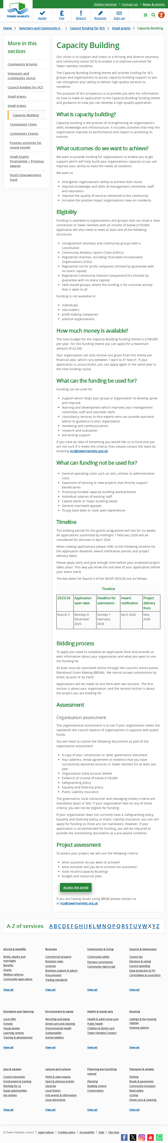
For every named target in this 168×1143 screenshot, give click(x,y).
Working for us (12, 1086)
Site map (113, 1132)
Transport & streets (141, 1069)
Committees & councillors (145, 975)
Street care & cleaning (142, 1100)
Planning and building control (102, 1071)
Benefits (8, 965)
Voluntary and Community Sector (43, 28)
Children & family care (100, 1028)
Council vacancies (14, 1076)
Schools (8, 1023)
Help (101, 1132)
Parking (133, 1076)
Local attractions (55, 1100)
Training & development (17, 1037)
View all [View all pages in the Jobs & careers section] (8, 1110)
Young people (11, 1028)
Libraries (50, 1086)
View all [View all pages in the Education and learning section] (8, 1047)
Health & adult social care (103, 1019)
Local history (53, 1090)
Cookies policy (66, 1132)
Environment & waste (59, 1011)
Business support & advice (61, 970)
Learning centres (13, 1033)
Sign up (119, 18)
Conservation (95, 1090)
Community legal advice (17, 979)
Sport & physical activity (59, 1081)
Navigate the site (145, 15)
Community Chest (23, 124)
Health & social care (100, 1011)
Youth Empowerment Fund (25, 177)
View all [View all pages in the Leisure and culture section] (50, 1110)
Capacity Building (26, 115)
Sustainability (53, 1033)
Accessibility (86, 1132)
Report (81, 18)
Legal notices (46, 1132)
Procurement (53, 975)
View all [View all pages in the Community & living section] (92, 990)
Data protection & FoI (142, 970)
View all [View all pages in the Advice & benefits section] (8, 990)
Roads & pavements (141, 1081)
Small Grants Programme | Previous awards (27, 161)
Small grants (121, 28)
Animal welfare (54, 1037)
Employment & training (17, 1081)
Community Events (24, 133)
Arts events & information (61, 1095)
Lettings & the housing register (142, 1021)
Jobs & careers (12, 1069)
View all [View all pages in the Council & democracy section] (134, 990)
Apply (42, 18)
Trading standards (56, 980)
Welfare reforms (13, 974)
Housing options (139, 1027)
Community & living (22, 64)
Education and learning (18, 1011)
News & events (154, 4)
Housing (134, 1011)
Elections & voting (140, 961)
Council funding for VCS (87, 28)
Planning (92, 1081)
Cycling (133, 1095)
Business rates (54, 961)
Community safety (98, 956)
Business (51, 949)
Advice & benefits (14, 949)
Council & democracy (143, 949)
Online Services (105, 4)
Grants (7, 970)
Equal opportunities (15, 1090)
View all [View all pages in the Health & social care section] (92, 1047)
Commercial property (58, 956)
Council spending (139, 966)
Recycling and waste (57, 1019)
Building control (96, 1086)
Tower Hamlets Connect (101, 1033)
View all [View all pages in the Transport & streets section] (134, 1110)
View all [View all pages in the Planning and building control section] (92, 1110)
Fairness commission (100, 962)
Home (7, 28)
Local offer (9, 1019)
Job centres (10, 1095)
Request (100, 18)
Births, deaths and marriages (14, 958)
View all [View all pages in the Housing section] (134, 1047)
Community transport (142, 1086)
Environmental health (58, 1028)
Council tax (136, 956)
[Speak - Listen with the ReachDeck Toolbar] (161, 15)
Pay (62, 18)
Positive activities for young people (26, 145)
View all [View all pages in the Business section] (50, 990)
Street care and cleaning (60, 1023)
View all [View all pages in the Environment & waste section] (50, 1047)
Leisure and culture (58, 1069)
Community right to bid (101, 966)
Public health (95, 1023)
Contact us (130, 4)
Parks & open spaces (58, 1076)
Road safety (136, 1090)
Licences (50, 966)
